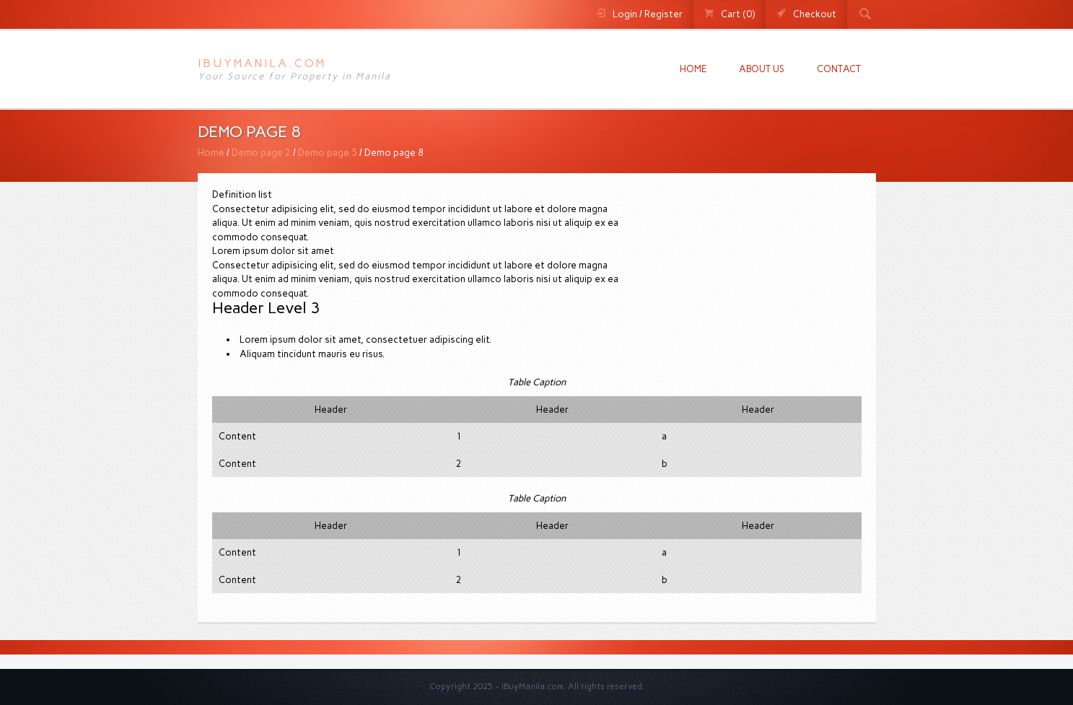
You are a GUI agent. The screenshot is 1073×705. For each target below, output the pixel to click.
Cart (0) (738, 14)
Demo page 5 (327, 152)
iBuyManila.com (262, 63)
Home (693, 69)
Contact (839, 69)
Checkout (814, 14)
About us (761, 69)
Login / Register (648, 14)
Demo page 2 (261, 152)
